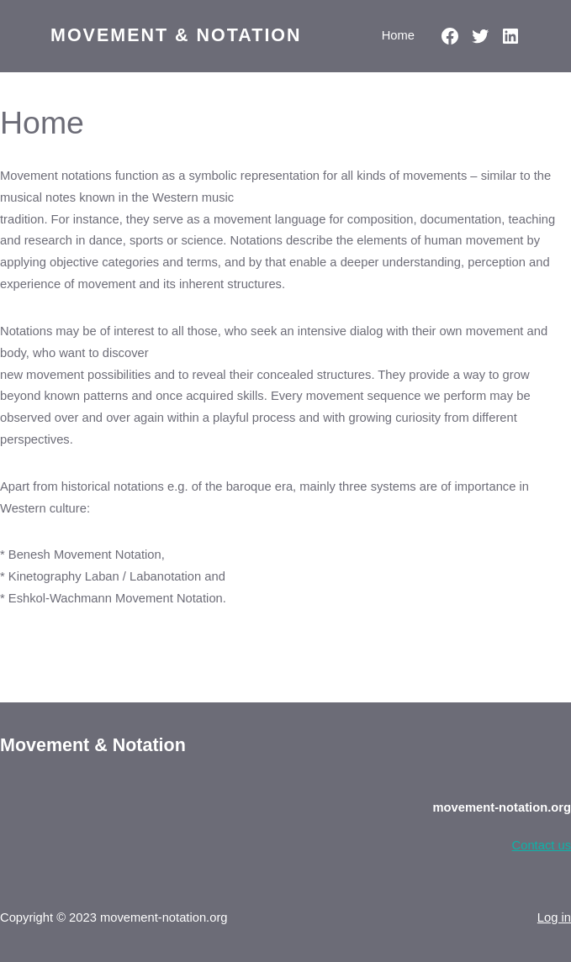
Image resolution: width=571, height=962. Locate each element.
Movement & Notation (176, 35)
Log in (554, 917)
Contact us (541, 845)
